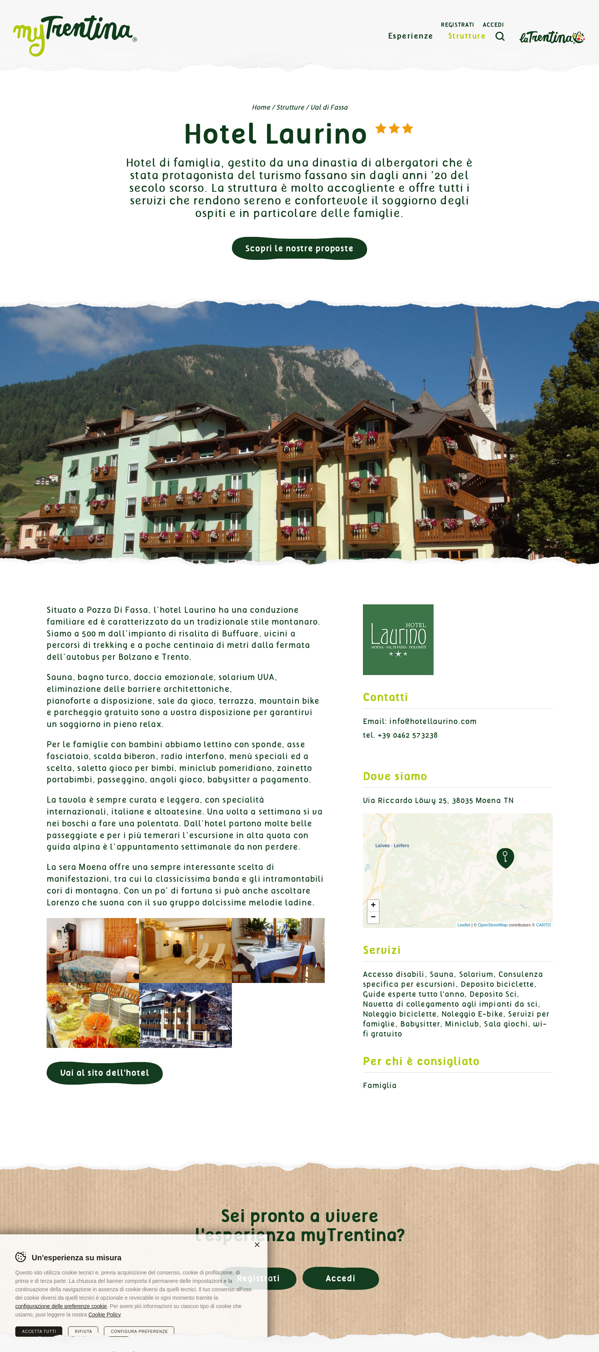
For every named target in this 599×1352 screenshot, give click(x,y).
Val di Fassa (329, 107)
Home (261, 107)
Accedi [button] (341, 1278)
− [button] (373, 917)
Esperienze (411, 36)
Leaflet (464, 925)
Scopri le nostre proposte (299, 248)
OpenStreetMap (493, 925)
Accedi (493, 24)
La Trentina (552, 37)
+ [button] (373, 906)
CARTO (543, 925)
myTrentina (75, 36)
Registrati (457, 24)
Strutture (467, 36)
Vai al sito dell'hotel (104, 1073)
